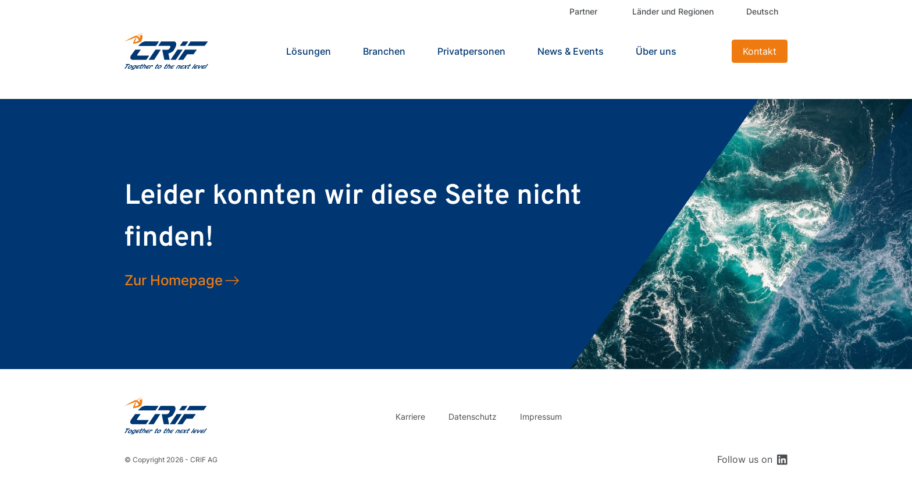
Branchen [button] (384, 51)
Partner (583, 11)
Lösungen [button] (308, 51)
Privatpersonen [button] (471, 51)
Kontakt (759, 51)
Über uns (656, 51)
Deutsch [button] (762, 11)
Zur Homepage (173, 280)
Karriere (410, 416)
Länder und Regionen (673, 11)
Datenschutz (472, 416)
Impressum (541, 416)
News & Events (570, 51)
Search (708, 51)
